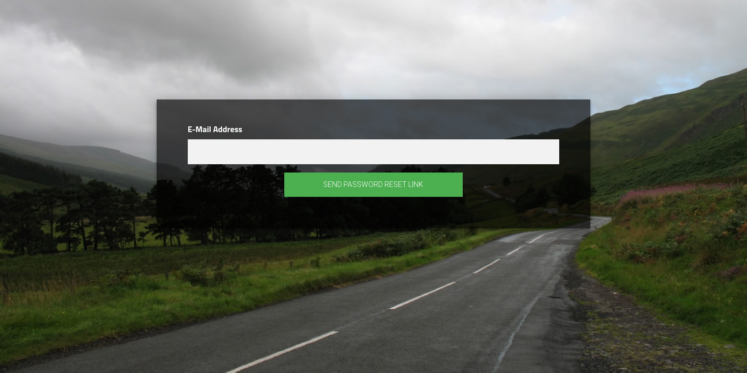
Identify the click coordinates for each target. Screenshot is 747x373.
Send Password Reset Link (373, 184)
